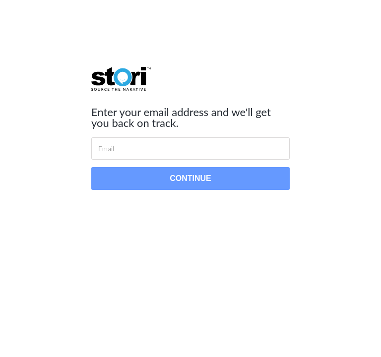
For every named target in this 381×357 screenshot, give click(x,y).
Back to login (190, 206)
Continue (190, 178)
